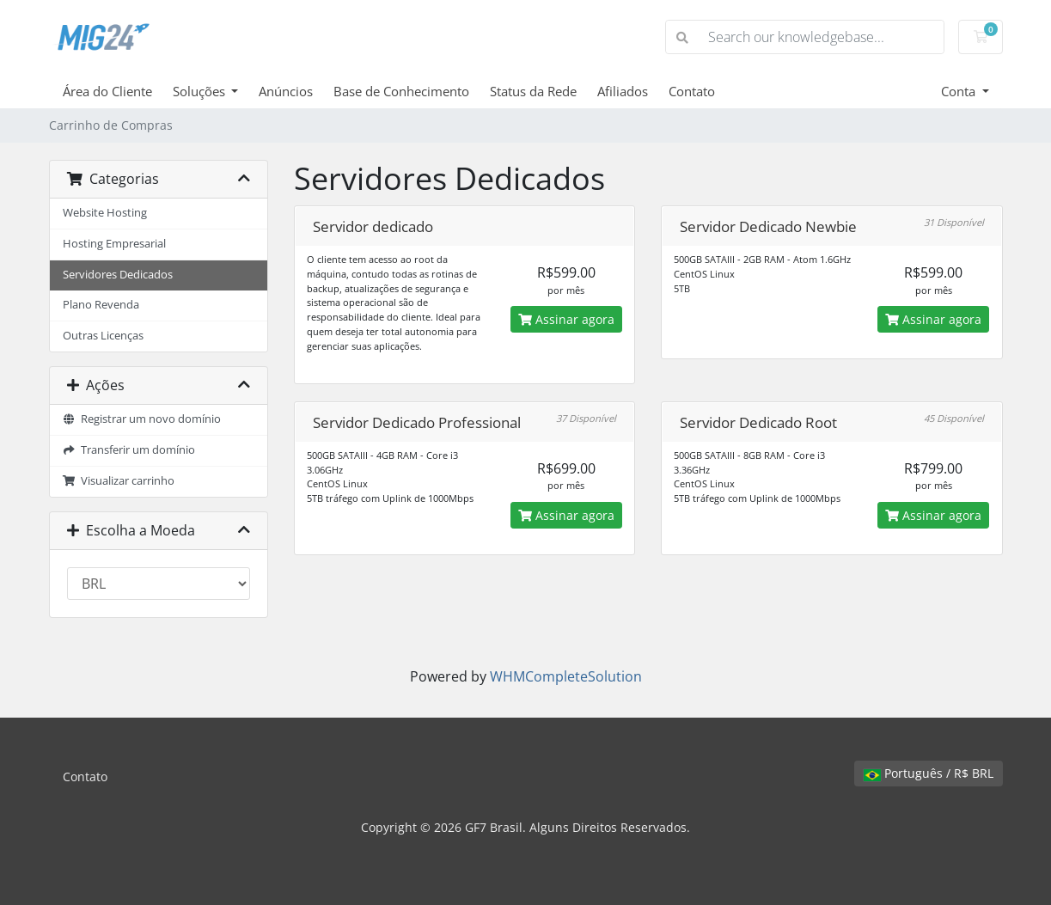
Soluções (201, 91)
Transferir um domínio (129, 450)
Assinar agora (566, 319)
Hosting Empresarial (114, 243)
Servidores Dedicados (118, 274)
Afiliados (622, 91)
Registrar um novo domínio (142, 419)
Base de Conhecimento (401, 91)
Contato (692, 91)
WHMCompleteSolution (566, 676)
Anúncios (286, 91)
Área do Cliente (107, 91)
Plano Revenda (101, 304)
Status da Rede (533, 91)
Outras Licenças (103, 335)
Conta (960, 91)
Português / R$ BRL (928, 773)
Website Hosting (105, 212)
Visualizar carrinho (119, 481)
